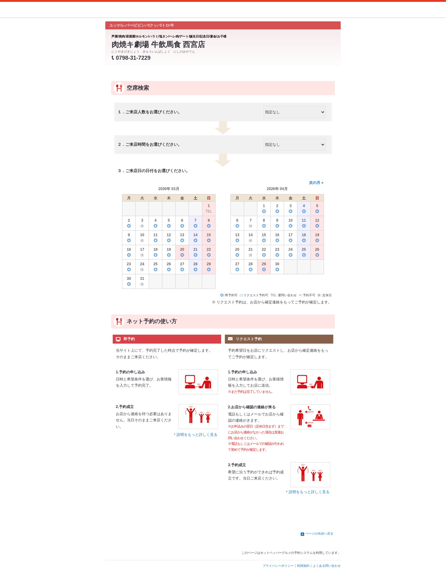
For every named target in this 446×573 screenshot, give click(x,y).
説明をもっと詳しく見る (197, 434)
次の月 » (316, 182)
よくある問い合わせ (327, 565)
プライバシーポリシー (278, 565)
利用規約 (303, 565)
